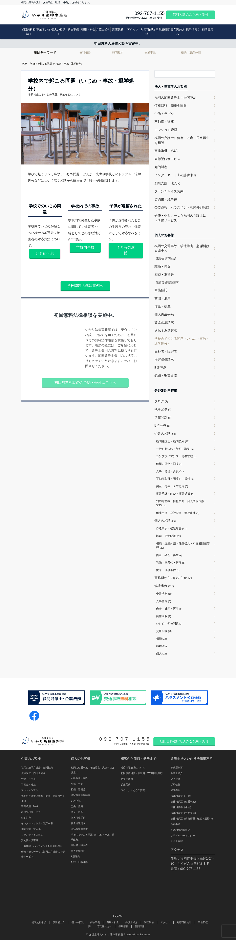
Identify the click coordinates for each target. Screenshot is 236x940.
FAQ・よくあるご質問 (133, 790)
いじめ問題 (45, 253)
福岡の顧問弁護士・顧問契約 (175, 97)
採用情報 (191, 29)
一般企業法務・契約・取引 (175, 448)
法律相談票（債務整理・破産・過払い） (192, 818)
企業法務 (164, 593)
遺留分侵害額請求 (167, 282)
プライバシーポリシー (183, 835)
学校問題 (162, 417)
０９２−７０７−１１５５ (124, 739)
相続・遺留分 (164, 274)
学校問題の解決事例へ (85, 286)
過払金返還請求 (165, 330)
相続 (161, 638)
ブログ (161, 401)
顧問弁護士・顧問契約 (172, 441)
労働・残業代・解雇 (170, 562)
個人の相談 (58, 29)
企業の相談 (165, 433)
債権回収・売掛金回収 (170, 105)
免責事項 (175, 824)
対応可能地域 (148, 32)
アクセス (132, 29)
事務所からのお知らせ (173, 578)
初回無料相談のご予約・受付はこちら (85, 382)
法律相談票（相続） (181, 807)
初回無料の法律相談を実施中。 (118, 43)
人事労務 (163, 601)
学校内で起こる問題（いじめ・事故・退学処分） (181, 341)
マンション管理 (165, 130)
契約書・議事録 (165, 199)
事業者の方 (43, 29)
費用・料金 (88, 29)
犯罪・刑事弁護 (165, 375)
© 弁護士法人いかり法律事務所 (104, 934)
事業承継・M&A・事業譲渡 (175, 493)
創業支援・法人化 (167, 183)
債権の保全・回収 (169, 463)
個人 (161, 653)
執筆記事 (162, 409)
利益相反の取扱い (180, 829)
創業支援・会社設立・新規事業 (177, 512)
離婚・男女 (162, 266)
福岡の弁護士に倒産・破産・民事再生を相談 (181, 140)
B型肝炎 (160, 367)
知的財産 (160, 167)
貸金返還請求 (164, 322)
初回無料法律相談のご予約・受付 (184, 741)
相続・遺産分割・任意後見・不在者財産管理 (183, 545)
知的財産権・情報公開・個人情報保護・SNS (181, 503)
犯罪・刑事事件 (168, 570)
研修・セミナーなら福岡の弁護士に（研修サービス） (180, 218)
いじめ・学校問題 (169, 623)
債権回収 (163, 616)
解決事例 (73, 29)
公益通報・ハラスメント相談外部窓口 (181, 207)
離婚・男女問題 (168, 535)
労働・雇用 (162, 298)
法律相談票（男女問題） (184, 812)
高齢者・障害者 (165, 351)
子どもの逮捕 (125, 250)
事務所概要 (163, 29)
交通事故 (150, 52)
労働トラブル (164, 113)
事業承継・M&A (166, 151)
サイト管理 (177, 841)
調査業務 (118, 29)
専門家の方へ (178, 32)
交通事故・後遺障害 (171, 528)
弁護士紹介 (103, 29)
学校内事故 (85, 247)
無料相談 (85, 52)
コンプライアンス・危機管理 (176, 456)
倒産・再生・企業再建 (172, 486)
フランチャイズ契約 (169, 191)
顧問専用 (207, 29)
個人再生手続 (164, 314)
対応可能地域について (133, 767)
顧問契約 (117, 52)
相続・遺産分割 (191, 52)
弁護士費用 (127, 779)
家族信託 (160, 290)
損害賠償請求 (164, 359)
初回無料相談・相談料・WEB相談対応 (142, 773)
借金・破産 (162, 306)
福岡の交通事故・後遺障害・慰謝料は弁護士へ (181, 248)
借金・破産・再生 (169, 555)
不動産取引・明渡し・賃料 (175, 478)
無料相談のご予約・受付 (190, 14)
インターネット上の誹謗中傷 (175, 175)
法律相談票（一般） (181, 796)
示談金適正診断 (166, 258)
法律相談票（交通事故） (184, 801)
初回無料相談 (28, 32)
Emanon (145, 934)
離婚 (161, 646)
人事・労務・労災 (170, 471)
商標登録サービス (167, 159)
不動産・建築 (164, 121)
